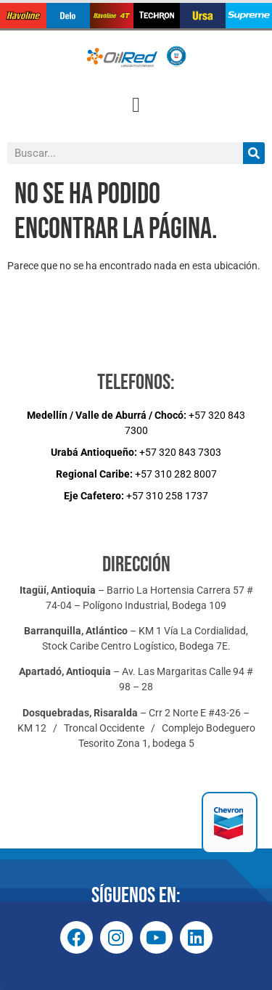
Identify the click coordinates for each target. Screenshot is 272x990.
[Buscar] (254, 153)
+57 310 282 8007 (136, 474)
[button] (136, 105)
